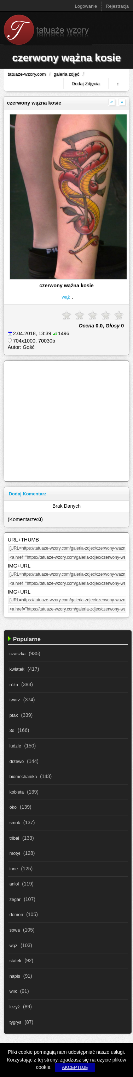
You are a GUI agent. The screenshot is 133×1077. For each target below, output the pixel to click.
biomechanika (23, 776)
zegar (15, 899)
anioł (14, 884)
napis (15, 976)
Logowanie (86, 6)
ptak (14, 715)
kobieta (17, 792)
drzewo (17, 761)
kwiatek (17, 669)
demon (16, 914)
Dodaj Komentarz (28, 493)
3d (12, 730)
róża (14, 684)
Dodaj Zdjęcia (86, 83)
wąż (66, 297)
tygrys (16, 1022)
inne (14, 868)
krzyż (15, 1006)
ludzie (15, 746)
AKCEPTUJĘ (75, 1067)
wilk (13, 991)
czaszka (18, 653)
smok (15, 822)
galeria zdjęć (67, 74)
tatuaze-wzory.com (27, 74)
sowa (15, 930)
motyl (15, 853)
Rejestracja (117, 6)
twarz (15, 699)
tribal (14, 838)
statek (16, 960)
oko (13, 807)
